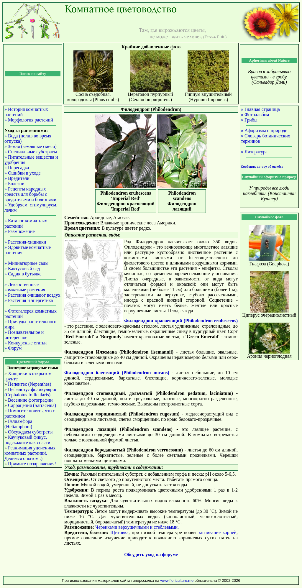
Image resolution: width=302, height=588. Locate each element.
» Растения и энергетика (28, 300)
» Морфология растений (28, 119)
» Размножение (19, 231)
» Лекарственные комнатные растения (24, 287)
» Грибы (249, 119)
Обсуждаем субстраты (30, 431)
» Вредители (16, 178)
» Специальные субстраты (30, 151)
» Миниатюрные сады (26, 263)
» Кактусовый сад (22, 268)
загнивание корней (217, 532)
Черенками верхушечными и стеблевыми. (137, 527)
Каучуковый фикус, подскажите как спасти (27, 440)
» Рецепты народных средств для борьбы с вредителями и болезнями (30, 194)
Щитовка (119, 532)
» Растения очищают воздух (32, 295)
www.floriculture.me (177, 580)
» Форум (13, 348)
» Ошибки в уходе (22, 172)
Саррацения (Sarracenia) (32, 405)
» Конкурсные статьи (25, 342)
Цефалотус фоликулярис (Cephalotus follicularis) (30, 392)
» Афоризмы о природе (264, 130)
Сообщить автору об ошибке (262, 166)
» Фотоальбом (255, 114)
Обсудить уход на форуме (151, 554)
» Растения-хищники (25, 241)
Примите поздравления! (32, 463)
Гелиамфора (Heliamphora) (18, 424)
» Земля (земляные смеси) (30, 146)
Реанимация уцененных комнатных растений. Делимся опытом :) (29, 453)
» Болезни (14, 183)
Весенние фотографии (30, 400)
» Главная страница (260, 109)
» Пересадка (16, 167)
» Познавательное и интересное (24, 335)
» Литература (254, 151)
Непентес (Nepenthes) (29, 384)
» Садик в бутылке (23, 273)
